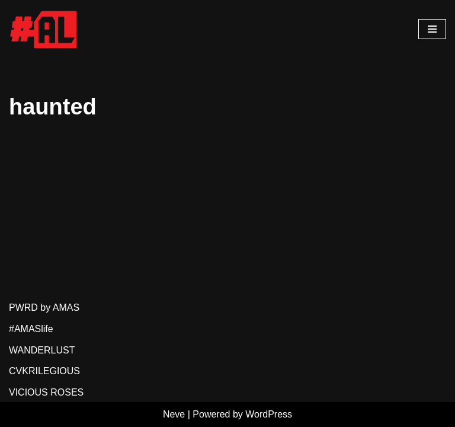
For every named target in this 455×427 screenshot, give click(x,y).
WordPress (268, 414)
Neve (174, 414)
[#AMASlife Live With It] (44, 29)
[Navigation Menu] (432, 29)
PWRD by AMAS (44, 307)
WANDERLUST (42, 350)
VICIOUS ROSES (46, 392)
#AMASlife (31, 329)
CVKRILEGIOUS (44, 371)
